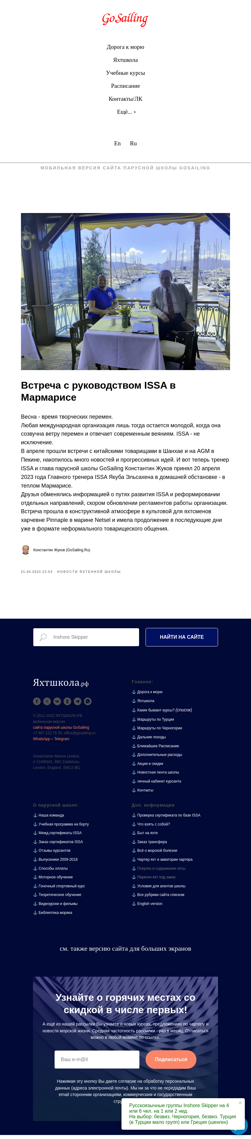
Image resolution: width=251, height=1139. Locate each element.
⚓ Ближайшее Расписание (155, 750)
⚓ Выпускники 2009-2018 (55, 864)
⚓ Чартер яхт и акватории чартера (162, 864)
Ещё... (124, 112)
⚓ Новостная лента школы (155, 776)
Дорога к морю (125, 47)
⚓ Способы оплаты (50, 872)
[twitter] (47, 706)
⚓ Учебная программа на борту (61, 828)
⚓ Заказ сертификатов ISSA (58, 846)
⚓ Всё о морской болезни (154, 855)
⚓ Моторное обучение (53, 881)
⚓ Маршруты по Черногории (157, 732)
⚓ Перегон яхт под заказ (153, 881)
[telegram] (77, 706)
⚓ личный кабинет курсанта (156, 785)
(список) (184, 714)
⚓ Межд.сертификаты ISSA (57, 837)
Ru (133, 143)
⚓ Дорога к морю (147, 696)
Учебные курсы (125, 73)
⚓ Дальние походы (149, 741)
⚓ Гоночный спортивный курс (59, 890)
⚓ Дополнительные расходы (157, 759)
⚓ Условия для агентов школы (159, 890)
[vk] (57, 706)
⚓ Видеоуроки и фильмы (55, 908)
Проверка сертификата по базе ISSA (168, 819)
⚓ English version (147, 908)
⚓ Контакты (142, 794)
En (117, 143)
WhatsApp (41, 743)
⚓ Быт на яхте (145, 837)
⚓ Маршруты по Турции (153, 723)
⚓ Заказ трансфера (149, 846)
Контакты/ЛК (125, 99)
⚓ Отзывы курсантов (51, 855)
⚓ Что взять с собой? (151, 828)
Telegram (61, 743)
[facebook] (37, 706)
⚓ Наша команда (48, 819)
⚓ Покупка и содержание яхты (159, 872)
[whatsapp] (88, 706)
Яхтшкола (125, 60)
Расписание (125, 86)
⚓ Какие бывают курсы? (153, 714)
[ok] (67, 706)
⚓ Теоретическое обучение (57, 899)
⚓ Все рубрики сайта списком (158, 899)
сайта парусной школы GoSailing (61, 731)
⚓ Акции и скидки (147, 768)
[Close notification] (240, 1103)
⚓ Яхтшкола (143, 705)
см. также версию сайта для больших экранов (125, 953)
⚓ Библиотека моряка (52, 917)
